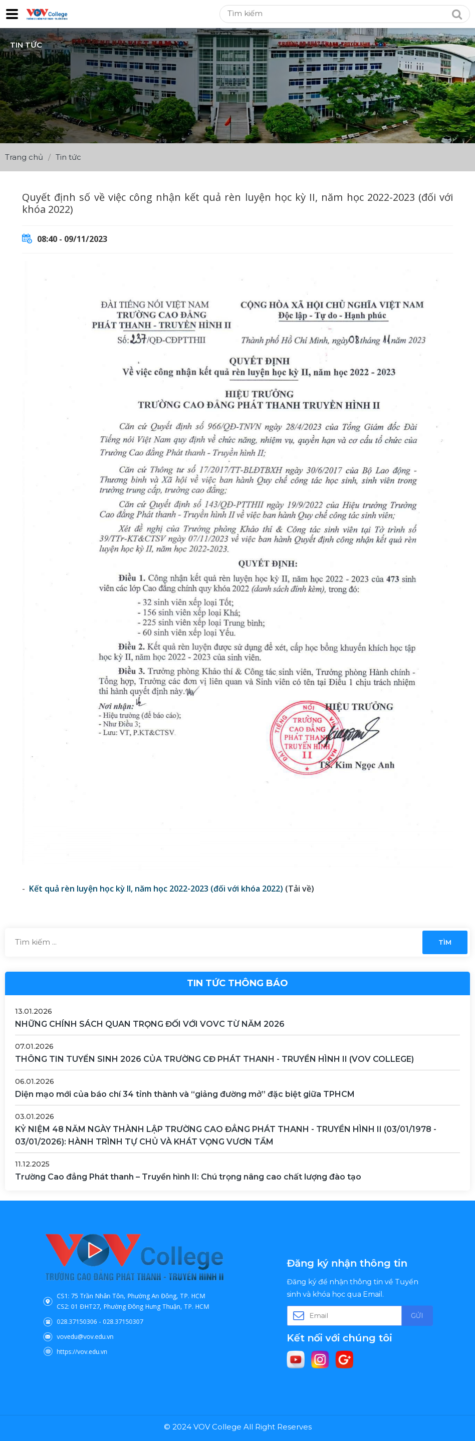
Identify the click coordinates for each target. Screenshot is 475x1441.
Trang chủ (24, 157)
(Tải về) (299, 888)
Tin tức (68, 157)
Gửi (395, 1314)
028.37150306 (96, 1313)
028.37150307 (126, 1313)
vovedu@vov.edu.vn (101, 1323)
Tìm (444, 942)
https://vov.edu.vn (99, 1333)
